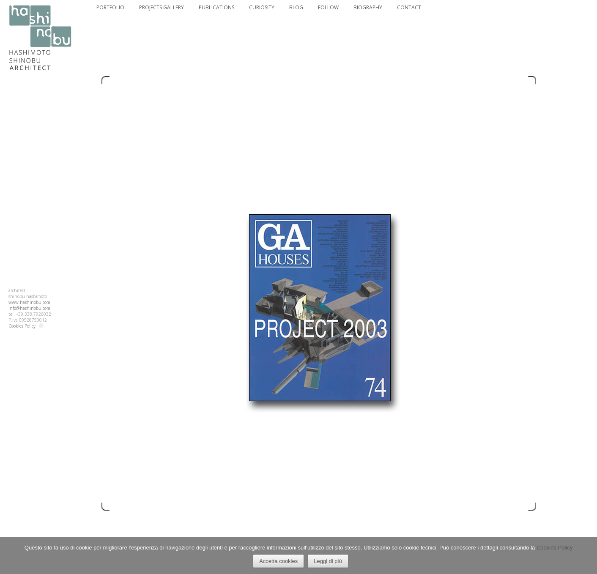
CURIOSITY (261, 7)
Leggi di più (328, 561)
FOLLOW (328, 7)
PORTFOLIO (110, 7)
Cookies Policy (22, 326)
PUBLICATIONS (216, 7)
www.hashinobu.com (29, 302)
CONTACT (409, 7)
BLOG (296, 7)
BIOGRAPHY (367, 7)
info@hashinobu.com (29, 308)
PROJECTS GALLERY (161, 7)
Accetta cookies (278, 561)
